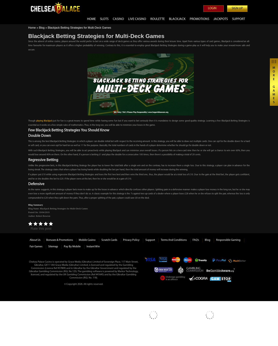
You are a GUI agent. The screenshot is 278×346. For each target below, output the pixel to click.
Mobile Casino (87, 240)
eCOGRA (198, 278)
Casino (118, 19)
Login (212, 8)
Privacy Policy (131, 240)
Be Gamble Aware (221, 269)
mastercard (176, 261)
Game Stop (220, 279)
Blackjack (177, 19)
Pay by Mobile (72, 246)
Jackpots (220, 19)
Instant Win (93, 246)
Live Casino (137, 19)
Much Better (237, 261)
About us (35, 240)
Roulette (157, 19)
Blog (42, 27)
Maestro (187, 261)
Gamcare (164, 269)
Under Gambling (172, 278)
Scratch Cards (109, 240)
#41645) (100, 274)
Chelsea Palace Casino (57, 8)
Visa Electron (163, 261)
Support (238, 19)
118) (95, 278)
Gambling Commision (195, 269)
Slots (104, 19)
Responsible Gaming (228, 240)
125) (74, 271)
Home (91, 19)
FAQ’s (196, 240)
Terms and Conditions (174, 240)
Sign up (237, 8)
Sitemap (53, 246)
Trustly (202, 261)
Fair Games (36, 246)
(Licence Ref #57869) (55, 268)
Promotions (199, 19)
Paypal (219, 261)
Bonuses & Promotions (59, 240)
